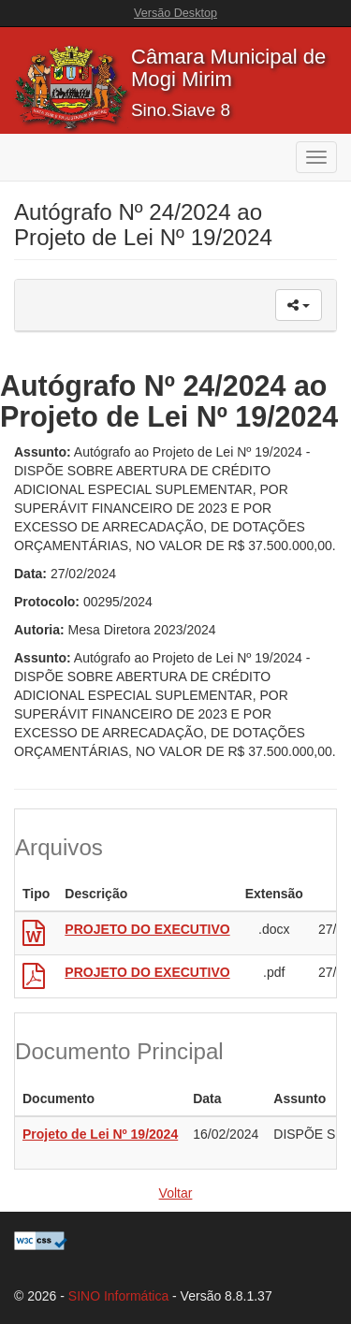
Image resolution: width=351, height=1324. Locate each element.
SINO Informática (118, 1295)
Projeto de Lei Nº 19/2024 (100, 1134)
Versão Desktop (175, 13)
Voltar (176, 1193)
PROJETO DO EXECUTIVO (147, 929)
